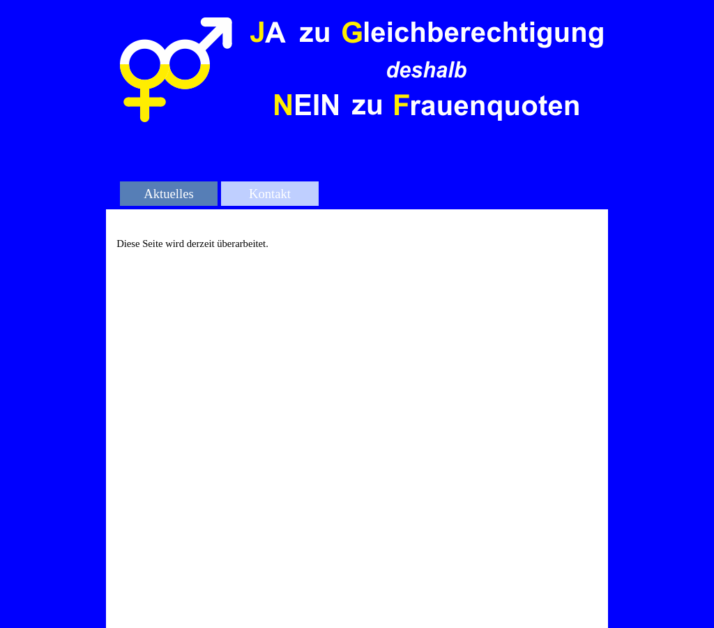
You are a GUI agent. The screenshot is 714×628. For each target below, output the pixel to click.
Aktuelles (169, 193)
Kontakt (270, 193)
